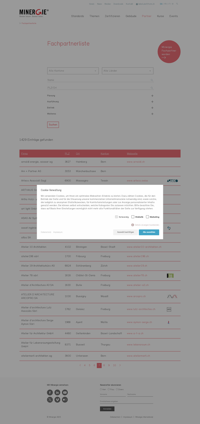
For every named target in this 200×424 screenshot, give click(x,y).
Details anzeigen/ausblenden (147, 225)
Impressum (58, 232)
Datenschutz (46, 232)
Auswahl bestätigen (125, 232)
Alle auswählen (149, 232)
